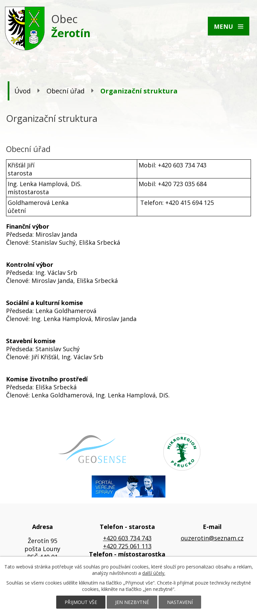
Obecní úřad (66, 90)
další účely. (153, 573)
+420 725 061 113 (127, 546)
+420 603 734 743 (127, 538)
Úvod (22, 90)
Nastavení (180, 602)
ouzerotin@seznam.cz (212, 538)
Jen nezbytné (132, 602)
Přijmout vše (81, 602)
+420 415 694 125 (189, 203)
